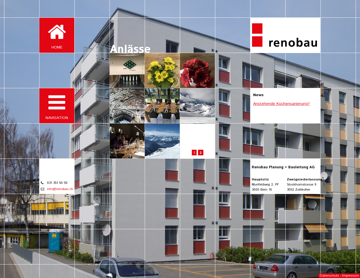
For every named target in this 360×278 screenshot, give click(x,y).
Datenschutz (329, 275)
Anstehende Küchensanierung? (281, 104)
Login (353, 5)
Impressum (350, 275)
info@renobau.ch (60, 189)
